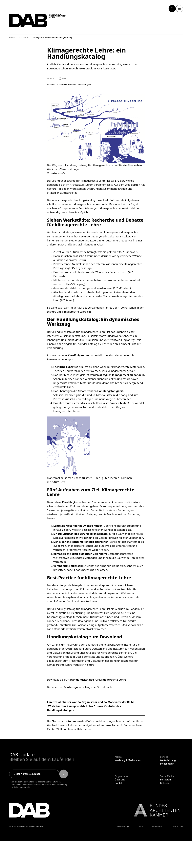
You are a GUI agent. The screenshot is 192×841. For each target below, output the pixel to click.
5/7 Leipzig (77, 284)
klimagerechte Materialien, (128, 366)
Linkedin (164, 783)
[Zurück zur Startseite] (39, 21)
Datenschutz (177, 826)
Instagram (165, 779)
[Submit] (63, 774)
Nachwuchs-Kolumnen (66, 721)
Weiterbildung (168, 760)
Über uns (120, 779)
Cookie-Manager (122, 826)
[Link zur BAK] (155, 810)
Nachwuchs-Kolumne (66, 84)
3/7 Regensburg (81, 268)
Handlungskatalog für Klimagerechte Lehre (98, 679)
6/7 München (122, 288)
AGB (141, 826)
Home (12, 37)
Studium (51, 84)
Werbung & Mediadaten (128, 760)
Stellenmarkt (167, 763)
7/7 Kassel (67, 300)
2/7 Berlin (79, 260)
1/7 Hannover (128, 252)
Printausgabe (72, 687)
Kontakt (119, 783)
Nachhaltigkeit (84, 84)
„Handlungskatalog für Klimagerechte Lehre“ (79, 180)
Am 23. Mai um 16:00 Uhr (62, 644)
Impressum (157, 826)
